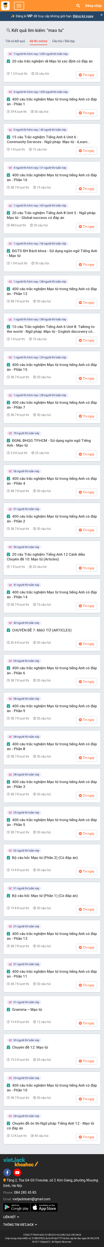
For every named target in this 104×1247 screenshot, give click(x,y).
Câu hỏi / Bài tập (63, 41)
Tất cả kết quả (15, 41)
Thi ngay (86, 75)
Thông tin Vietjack (20, 1224)
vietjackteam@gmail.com (31, 1199)
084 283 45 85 (25, 1192)
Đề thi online (38, 41)
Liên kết (11, 1217)
